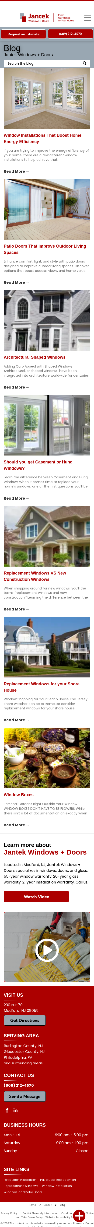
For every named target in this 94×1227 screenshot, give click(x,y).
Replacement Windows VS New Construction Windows (35, 576)
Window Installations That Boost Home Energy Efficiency (42, 138)
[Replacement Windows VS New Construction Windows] (47, 536)
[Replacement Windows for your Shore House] (47, 647)
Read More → (16, 171)
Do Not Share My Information (40, 1213)
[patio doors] (47, 209)
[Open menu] (87, 17)
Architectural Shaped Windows (35, 357)
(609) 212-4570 (19, 1085)
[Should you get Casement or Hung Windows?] (47, 425)
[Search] (47, 63)
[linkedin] (15, 1111)
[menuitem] (22, 1180)
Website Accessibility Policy (61, 1217)
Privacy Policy (9, 1213)
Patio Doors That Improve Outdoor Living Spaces (45, 249)
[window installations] (47, 98)
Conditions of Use (72, 1213)
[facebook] (7, 1111)
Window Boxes (19, 794)
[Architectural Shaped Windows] (47, 320)
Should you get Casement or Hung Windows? (38, 465)
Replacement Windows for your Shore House (42, 687)
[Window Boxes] (47, 758)
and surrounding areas (23, 1063)
